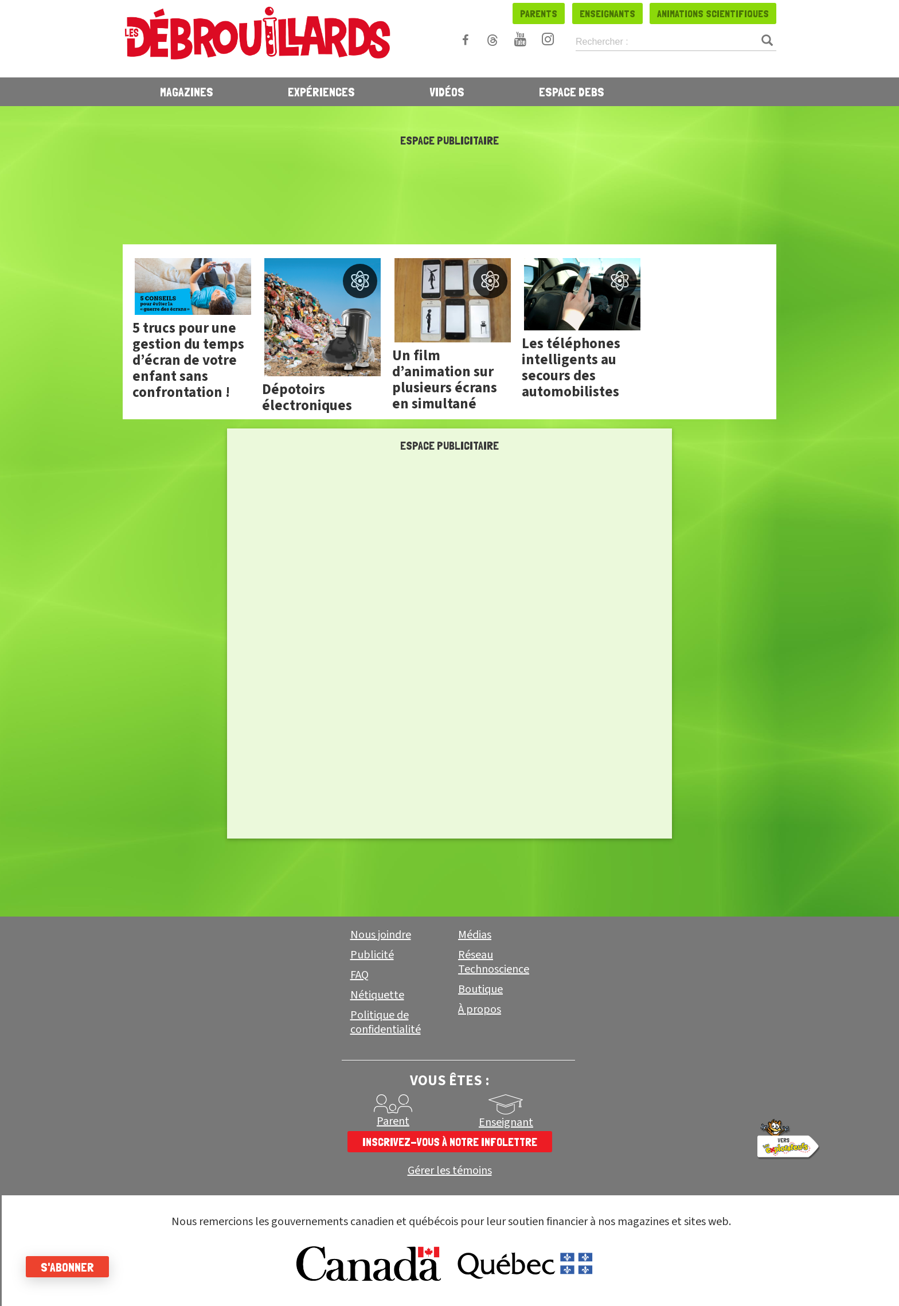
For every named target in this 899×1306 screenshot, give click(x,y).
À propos (479, 1009)
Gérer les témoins (450, 1171)
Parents (538, 13)
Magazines (186, 91)
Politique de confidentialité (385, 1022)
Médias (474, 935)
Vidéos (446, 91)
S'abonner (70, 1267)
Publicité (372, 955)
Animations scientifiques (713, 13)
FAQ (359, 975)
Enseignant (506, 1122)
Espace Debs (571, 91)
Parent (393, 1121)
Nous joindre (380, 935)
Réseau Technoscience (493, 962)
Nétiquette (377, 995)
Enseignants (607, 13)
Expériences (321, 91)
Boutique (480, 989)
